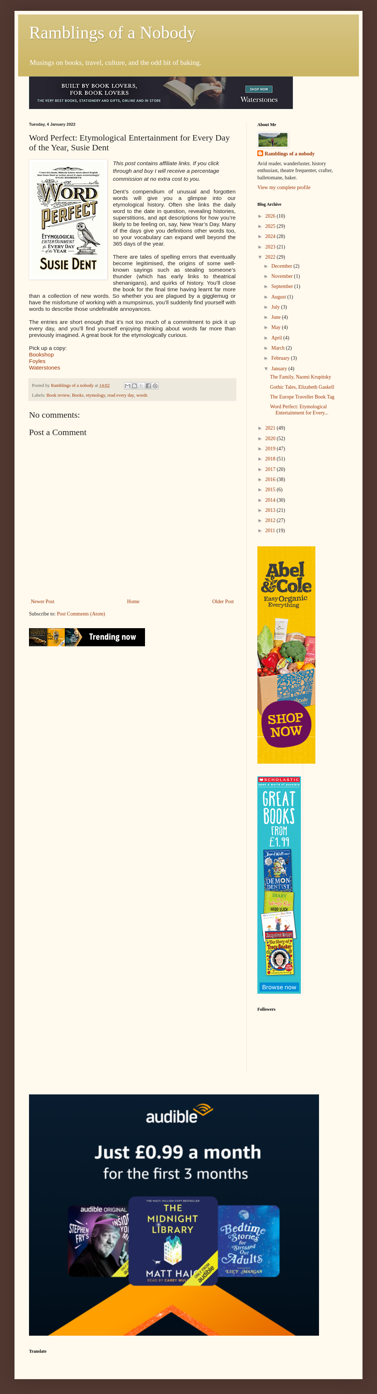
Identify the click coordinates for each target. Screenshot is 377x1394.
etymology (95, 395)
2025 (271, 226)
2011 (271, 530)
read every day (120, 395)
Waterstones (44, 367)
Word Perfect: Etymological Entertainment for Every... (299, 410)
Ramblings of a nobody (290, 153)
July (276, 307)
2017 (271, 469)
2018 (271, 459)
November (282, 276)
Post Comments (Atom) (81, 614)
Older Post (223, 601)
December (282, 266)
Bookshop (41, 354)
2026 (271, 216)
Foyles (37, 361)
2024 (271, 236)
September (282, 286)
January (279, 368)
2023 (271, 247)
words (142, 395)
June (276, 317)
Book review (58, 395)
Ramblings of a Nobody (112, 32)
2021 (271, 428)
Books (77, 395)
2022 (271, 257)
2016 (271, 479)
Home (133, 601)
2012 (271, 520)
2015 (271, 489)
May (276, 327)
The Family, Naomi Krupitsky (300, 377)
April (277, 338)
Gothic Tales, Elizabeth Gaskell (302, 387)
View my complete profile (284, 187)
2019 (271, 448)
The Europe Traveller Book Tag (302, 397)
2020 (271, 438)
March (278, 348)
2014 (271, 500)
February (281, 358)
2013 (271, 510)
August (279, 297)
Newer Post (42, 601)
